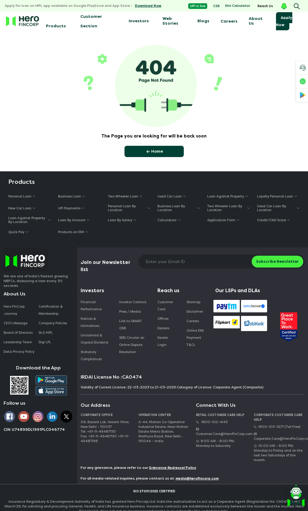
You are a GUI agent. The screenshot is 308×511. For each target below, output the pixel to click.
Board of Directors (18, 333)
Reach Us (265, 6)
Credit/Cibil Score (271, 220)
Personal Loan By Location (122, 208)
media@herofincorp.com (197, 478)
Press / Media (130, 312)
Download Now (148, 6)
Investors (139, 20)
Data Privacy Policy (19, 352)
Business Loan (69, 196)
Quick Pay (16, 232)
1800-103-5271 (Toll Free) (277, 427)
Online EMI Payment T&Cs (195, 338)
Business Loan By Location (171, 208)
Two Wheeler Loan (123, 196)
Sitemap (193, 302)
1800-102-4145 (212, 422)
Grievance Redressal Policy (172, 468)
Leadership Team (18, 342)
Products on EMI (71, 232)
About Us (256, 21)
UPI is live (197, 6)
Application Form (221, 220)
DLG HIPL (46, 333)
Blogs (203, 20)
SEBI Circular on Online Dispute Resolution (131, 345)
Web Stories (170, 21)
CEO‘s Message (16, 323)
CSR (216, 6)
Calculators (166, 220)
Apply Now (284, 21)
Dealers (163, 328)
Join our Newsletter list (105, 266)
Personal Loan (19, 196)
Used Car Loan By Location (271, 208)
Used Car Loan (169, 196)
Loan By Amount (71, 220)
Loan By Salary (120, 220)
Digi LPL (45, 342)
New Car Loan (19, 208)
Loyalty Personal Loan (275, 196)
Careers (229, 21)
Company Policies (53, 323)
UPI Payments (69, 208)
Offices (162, 319)
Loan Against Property (225, 196)
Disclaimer (194, 312)
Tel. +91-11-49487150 (98, 432)
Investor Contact (132, 302)
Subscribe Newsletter (277, 261)
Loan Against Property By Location (26, 220)
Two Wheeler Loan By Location (224, 208)
